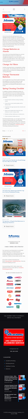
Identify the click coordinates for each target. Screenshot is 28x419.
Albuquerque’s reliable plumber (13, 261)
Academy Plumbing (10, 360)
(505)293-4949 (14, 243)
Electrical (8, 369)
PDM (16, 413)
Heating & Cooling (10, 366)
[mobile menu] (2, 2)
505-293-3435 (14, 351)
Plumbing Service (10, 363)
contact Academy (19, 124)
